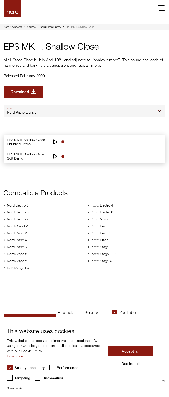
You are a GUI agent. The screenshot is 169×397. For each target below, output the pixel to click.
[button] (55, 386)
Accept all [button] (130, 350)
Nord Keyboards (13, 26)
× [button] (157, 321)
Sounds (31, 26)
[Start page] (12, 8)
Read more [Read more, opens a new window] (15, 356)
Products (66, 312)
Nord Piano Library (50, 26)
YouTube (124, 312)
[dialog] (81, 357)
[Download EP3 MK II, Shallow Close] (23, 92)
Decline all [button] (130, 364)
